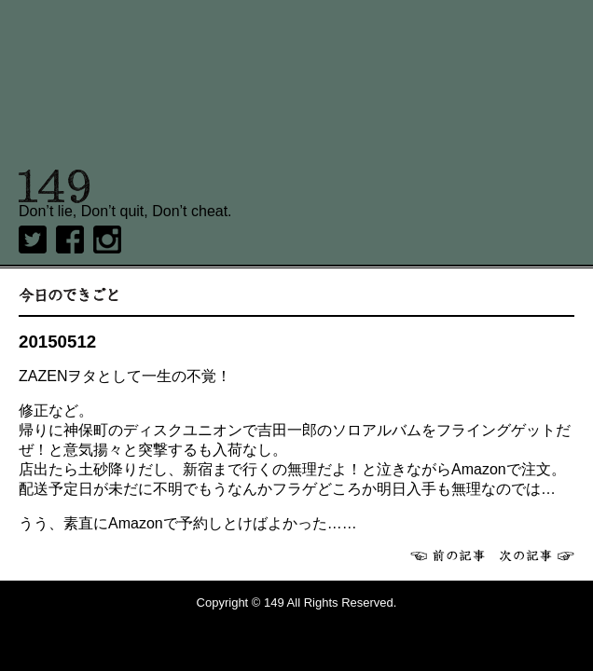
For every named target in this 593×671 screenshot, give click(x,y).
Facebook (70, 239)
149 (54, 186)
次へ (537, 555)
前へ (447, 555)
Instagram (107, 239)
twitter (33, 239)
